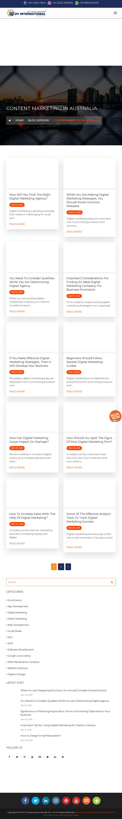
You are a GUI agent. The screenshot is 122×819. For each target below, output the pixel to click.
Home (19, 120)
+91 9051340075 (89, 2)
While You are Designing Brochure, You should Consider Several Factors (63, 690)
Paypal (75, 815)
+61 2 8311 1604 (37, 2)
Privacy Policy (57, 815)
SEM (9, 643)
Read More (17, 224)
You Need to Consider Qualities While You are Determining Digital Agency (31, 282)
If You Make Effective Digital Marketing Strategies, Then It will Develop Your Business (30, 362)
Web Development (17, 625)
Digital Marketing (16, 612)
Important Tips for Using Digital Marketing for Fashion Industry (58, 725)
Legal (68, 815)
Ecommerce (14, 600)
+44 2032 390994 (62, 2)
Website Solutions (17, 668)
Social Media (13, 631)
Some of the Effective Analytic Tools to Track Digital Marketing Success (89, 517)
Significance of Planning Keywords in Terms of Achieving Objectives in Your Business (65, 713)
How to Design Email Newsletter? (40, 735)
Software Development (20, 649)
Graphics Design (16, 674)
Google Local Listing (18, 655)
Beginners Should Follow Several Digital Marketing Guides (85, 362)
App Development (17, 606)
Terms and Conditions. (85, 812)
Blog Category (38, 120)
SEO (9, 637)
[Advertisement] (61, 42)
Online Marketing (16, 618)
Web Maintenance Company (23, 662)
